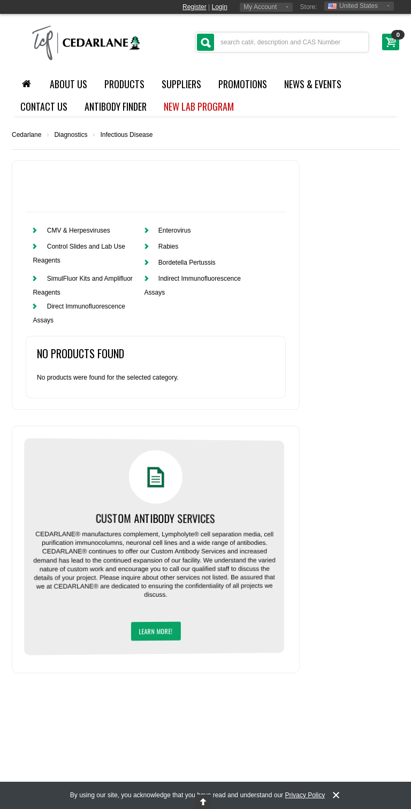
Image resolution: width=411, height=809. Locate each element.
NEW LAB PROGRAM (199, 106)
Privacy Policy (305, 795)
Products (124, 84)
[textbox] (282, 42)
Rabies (168, 246)
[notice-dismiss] (336, 795)
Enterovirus (174, 230)
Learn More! (156, 631)
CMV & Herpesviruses (78, 230)
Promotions (242, 84)
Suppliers (181, 84)
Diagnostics (70, 134)
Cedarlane (26, 134)
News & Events (312, 84)
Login (219, 7)
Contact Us (43, 106)
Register (194, 7)
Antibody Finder (116, 106)
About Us (68, 84)
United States (353, 6)
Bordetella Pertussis (187, 262)
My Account (260, 7)
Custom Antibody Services (157, 518)
